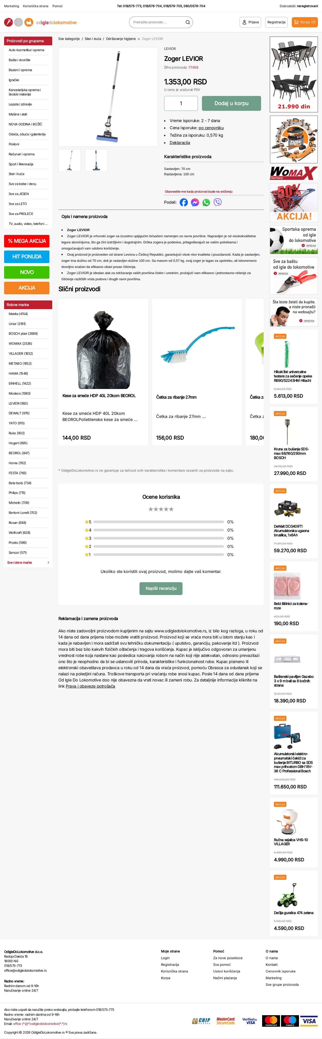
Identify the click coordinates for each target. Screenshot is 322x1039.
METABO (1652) (20, 363)
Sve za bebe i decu (22, 184)
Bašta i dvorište (19, 60)
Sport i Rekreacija (21, 164)
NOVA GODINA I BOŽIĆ (25, 124)
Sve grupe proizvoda (282, 984)
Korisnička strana (35, 6)
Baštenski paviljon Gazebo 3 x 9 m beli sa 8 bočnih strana (294, 680)
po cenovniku (211, 127)
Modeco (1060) (20, 393)
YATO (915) (17, 423)
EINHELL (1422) (20, 383)
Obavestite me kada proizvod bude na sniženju (198, 191)
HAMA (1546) (18, 373)
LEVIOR (170, 49)
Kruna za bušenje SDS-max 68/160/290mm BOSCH (291, 453)
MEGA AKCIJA (27, 241)
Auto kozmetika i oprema (26, 50)
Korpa (165, 978)
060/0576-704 (194, 6)
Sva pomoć (222, 964)
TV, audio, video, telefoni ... (28, 224)
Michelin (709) (19, 503)
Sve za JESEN (19, 194)
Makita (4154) (18, 314)
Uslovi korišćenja (226, 971)
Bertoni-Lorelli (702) (23, 513)
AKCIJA (26, 288)
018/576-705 (172, 6)
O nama (272, 958)
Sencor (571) (18, 552)
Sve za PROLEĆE (21, 214)
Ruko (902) (17, 433)
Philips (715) (17, 493)
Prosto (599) (18, 542)
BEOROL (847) (19, 453)
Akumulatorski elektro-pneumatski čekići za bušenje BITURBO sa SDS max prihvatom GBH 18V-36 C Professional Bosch (293, 762)
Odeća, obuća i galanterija (27, 134)
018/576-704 (152, 6)
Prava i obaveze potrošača (90, 686)
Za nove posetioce (228, 958)
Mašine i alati (18, 114)
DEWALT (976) (19, 413)
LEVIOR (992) (18, 403)
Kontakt (271, 964)
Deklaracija (180, 142)
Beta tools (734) (20, 483)
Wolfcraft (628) (19, 533)
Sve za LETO (18, 204)
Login (165, 958)
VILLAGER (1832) (21, 353)
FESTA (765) (18, 473)
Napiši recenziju (161, 588)
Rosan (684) (17, 523)
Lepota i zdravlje (20, 104)
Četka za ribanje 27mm (176, 397)
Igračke (14, 80)
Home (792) (17, 463)
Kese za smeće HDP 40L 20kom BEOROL (98, 395)
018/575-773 (132, 6)
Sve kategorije (69, 39)
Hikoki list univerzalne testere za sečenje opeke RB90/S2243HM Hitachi (293, 376)
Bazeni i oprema (20, 70)
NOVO (27, 272)
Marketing (11, 6)
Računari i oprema (21, 154)
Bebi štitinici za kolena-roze (291, 605)
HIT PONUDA (26, 257)
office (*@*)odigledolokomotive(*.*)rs (40, 1024)
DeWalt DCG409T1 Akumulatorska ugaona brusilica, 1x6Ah (291, 530)
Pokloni (14, 144)
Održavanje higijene (121, 39)
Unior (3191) (17, 324)
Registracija (170, 964)
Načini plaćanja (225, 978)
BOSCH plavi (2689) (23, 333)
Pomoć (57, 6)
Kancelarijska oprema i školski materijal (25, 92)
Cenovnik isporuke (281, 971)
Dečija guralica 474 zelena (293, 913)
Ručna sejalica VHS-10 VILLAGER (291, 842)
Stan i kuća (16, 174)
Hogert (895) (18, 443)
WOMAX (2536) (20, 343)
